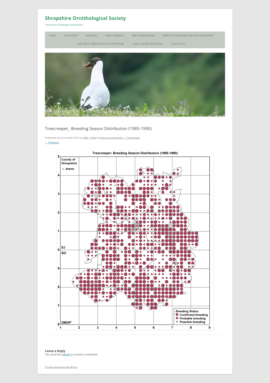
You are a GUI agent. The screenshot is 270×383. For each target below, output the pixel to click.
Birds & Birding (115, 35)
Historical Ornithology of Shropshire (101, 43)
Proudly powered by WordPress (61, 367)
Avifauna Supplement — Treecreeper (119, 137)
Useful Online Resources (147, 43)
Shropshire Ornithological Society (85, 18)
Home (52, 35)
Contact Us (178, 43)
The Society (71, 35)
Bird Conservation (143, 35)
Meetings (91, 35)
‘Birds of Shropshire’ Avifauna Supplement (188, 35)
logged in (67, 354)
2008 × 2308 (89, 137)
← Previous (52, 142)
